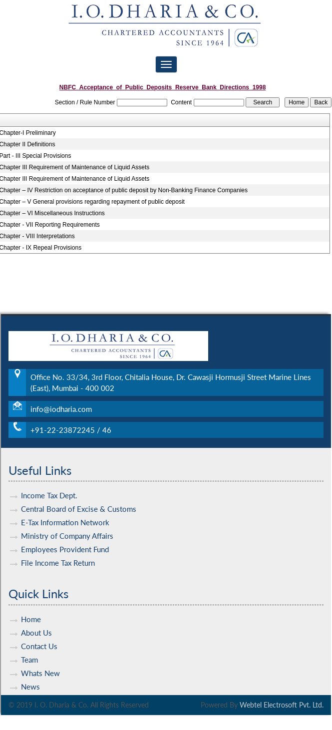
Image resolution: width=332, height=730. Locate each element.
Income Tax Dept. (49, 477)
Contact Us (39, 628)
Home (31, 601)
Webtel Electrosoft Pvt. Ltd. (282, 705)
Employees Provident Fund (65, 531)
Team (29, 641)
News (30, 668)
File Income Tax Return (58, 545)
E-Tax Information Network (65, 504)
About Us (36, 614)
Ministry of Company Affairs (67, 518)
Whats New (40, 655)
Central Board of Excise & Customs (78, 491)
